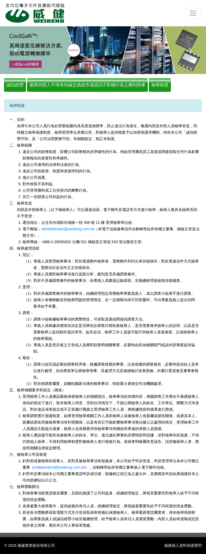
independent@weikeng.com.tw (59, 467)
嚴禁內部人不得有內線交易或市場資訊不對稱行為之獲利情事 (87, 85)
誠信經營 (15, 85)
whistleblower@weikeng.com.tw (67, 229)
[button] (15, 50)
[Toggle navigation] (193, 13)
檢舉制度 (159, 85)
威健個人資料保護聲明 (183, 545)
